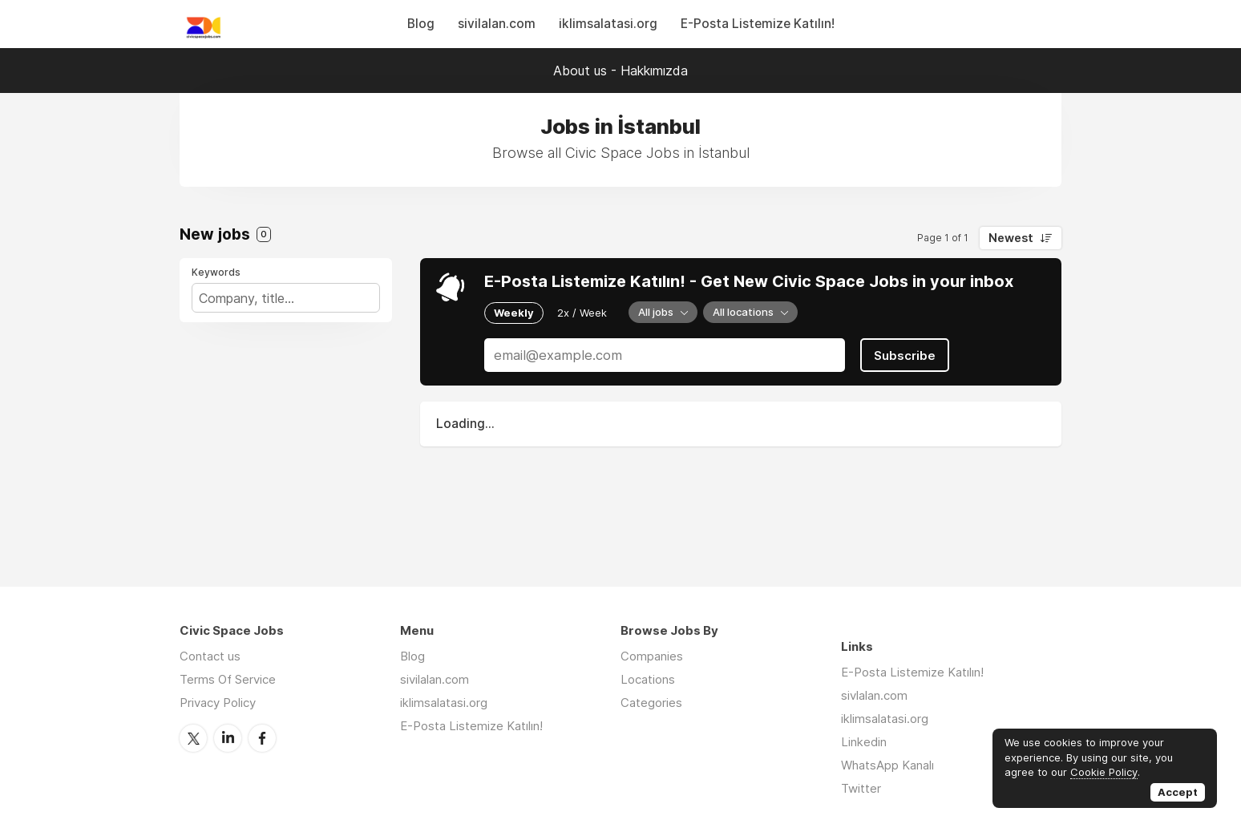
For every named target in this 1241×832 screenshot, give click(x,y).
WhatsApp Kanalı (887, 765)
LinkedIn (227, 738)
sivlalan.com (874, 695)
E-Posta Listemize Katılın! (758, 23)
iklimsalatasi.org (608, 23)
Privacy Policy (218, 702)
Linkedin (864, 741)
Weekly (514, 312)
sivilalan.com (497, 23)
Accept (1178, 792)
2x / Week (582, 312)
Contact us (210, 656)
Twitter (193, 738)
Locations (647, 679)
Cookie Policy (1104, 771)
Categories (651, 702)
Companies (651, 656)
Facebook (262, 738)
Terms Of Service (228, 679)
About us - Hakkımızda (620, 71)
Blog (421, 23)
